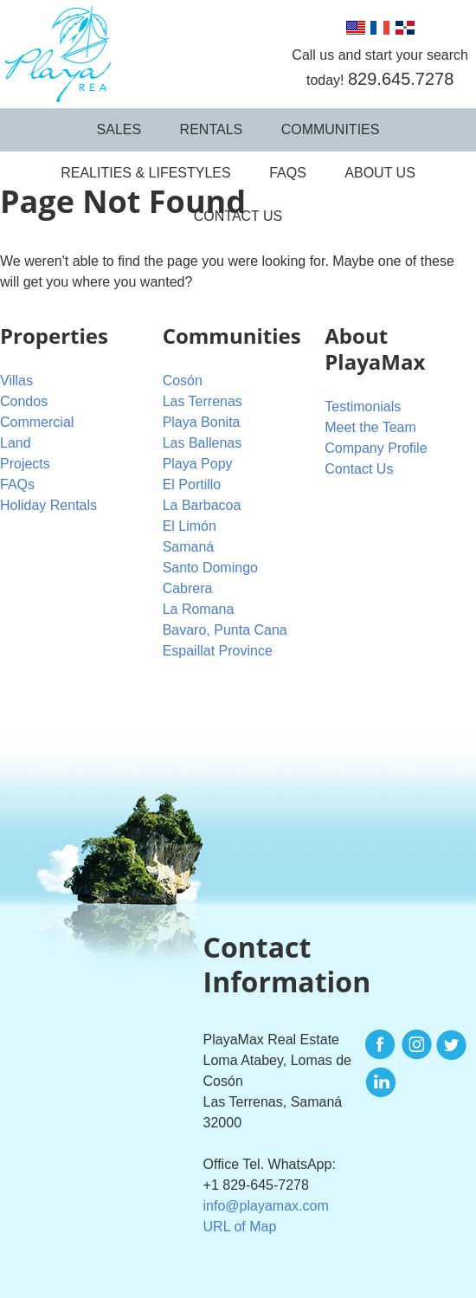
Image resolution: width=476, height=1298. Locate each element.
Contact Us (238, 216)
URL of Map (240, 1226)
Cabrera (188, 588)
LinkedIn (380, 1082)
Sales (119, 129)
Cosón (183, 380)
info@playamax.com (266, 1205)
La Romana (199, 609)
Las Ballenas (202, 443)
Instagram (416, 1045)
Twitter (450, 1045)
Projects (25, 463)
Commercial (37, 422)
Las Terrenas (202, 401)
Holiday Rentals (48, 505)
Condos (24, 401)
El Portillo (192, 484)
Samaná (189, 546)
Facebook (380, 1045)
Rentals (211, 129)
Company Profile (376, 448)
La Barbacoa (202, 505)
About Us (379, 172)
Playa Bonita (202, 422)
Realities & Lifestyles (146, 172)
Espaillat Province (218, 650)
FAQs (287, 172)
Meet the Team (370, 427)
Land (15, 443)
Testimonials (363, 406)
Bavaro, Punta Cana (225, 630)
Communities (330, 129)
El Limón (189, 526)
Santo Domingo (210, 567)
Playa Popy (198, 463)
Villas (16, 380)
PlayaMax (55, 54)
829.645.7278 (400, 78)
